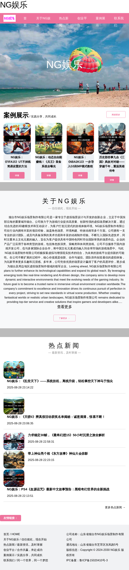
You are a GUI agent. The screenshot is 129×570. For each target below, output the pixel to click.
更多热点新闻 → (115, 507)
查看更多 (64, 307)
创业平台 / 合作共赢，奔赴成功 (22, 549)
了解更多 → (64, 318)
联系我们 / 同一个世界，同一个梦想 (25, 560)
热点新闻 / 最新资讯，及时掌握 (22, 544)
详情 (17, 175)
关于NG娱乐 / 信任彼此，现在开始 (25, 539)
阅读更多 (116, 115)
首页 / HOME (11, 534)
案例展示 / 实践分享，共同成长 (22, 555)
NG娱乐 (13, 4)
